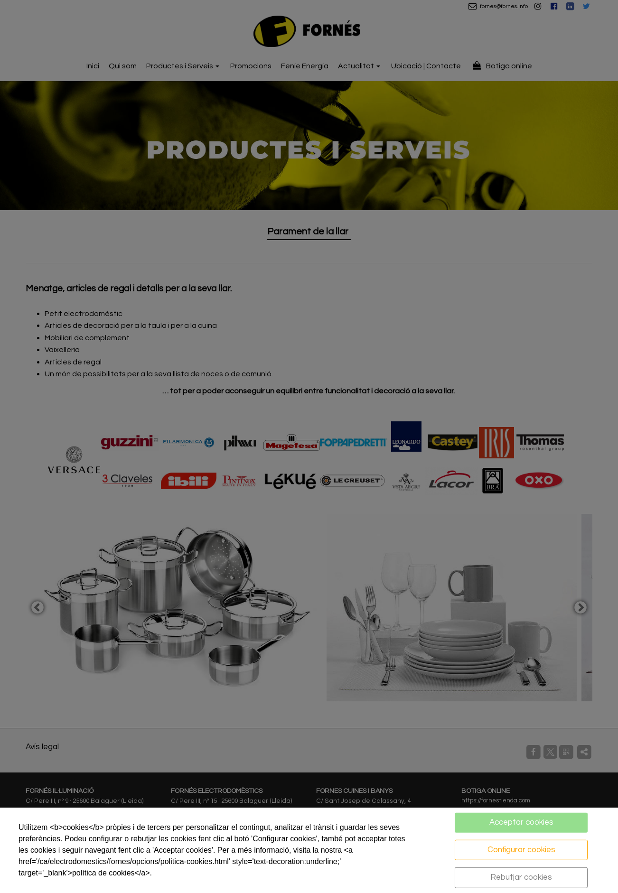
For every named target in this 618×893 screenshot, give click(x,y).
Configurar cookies (521, 849)
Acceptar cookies (521, 822)
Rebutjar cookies (521, 877)
